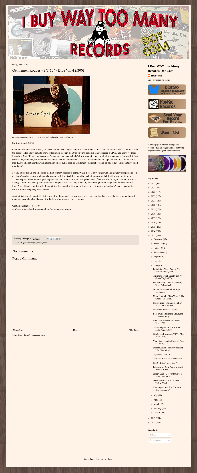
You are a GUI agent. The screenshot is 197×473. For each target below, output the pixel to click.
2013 (153, 235)
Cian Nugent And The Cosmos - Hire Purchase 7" (167, 388)
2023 (153, 192)
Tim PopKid (63, 137)
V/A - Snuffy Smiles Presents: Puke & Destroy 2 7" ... (168, 342)
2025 (153, 183)
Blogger (110, 459)
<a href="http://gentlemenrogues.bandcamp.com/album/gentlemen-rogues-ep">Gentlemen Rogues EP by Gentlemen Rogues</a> (47, 222)
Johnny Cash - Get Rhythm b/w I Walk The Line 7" (167, 375)
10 (21, 243)
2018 (153, 214)
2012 (153, 418)
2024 (153, 188)
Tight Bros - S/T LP (161, 354)
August (157, 257)
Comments (155, 441)
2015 (153, 227)
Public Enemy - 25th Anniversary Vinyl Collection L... (167, 283)
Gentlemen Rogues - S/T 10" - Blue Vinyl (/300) (30, 137)
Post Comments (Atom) (34, 335)
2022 (153, 196)
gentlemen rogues (29, 243)
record (39, 243)
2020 (153, 205)
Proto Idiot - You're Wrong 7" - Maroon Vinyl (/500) (166, 270)
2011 (153, 422)
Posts (153, 435)
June (156, 265)
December (158, 239)
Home (75, 330)
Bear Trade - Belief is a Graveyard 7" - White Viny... (168, 315)
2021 (153, 201)
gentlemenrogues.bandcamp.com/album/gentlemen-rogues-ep (41, 209)
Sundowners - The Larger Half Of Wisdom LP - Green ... (167, 304)
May (156, 395)
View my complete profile (159, 80)
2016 (153, 222)
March (157, 404)
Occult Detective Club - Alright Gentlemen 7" (166, 290)
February (158, 408)
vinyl (45, 243)
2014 (153, 231)
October (157, 248)
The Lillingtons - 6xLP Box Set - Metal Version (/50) (167, 328)
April (156, 400)
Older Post (133, 330)
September (158, 252)
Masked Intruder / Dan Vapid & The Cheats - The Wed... (168, 297)
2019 (153, 209)
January (157, 413)
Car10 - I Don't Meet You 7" (165, 363)
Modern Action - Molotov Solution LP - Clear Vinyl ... (168, 349)
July (156, 261)
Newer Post (18, 330)
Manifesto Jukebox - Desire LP (166, 310)
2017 (153, 218)
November (158, 243)
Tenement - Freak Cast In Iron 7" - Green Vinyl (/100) (168, 277)
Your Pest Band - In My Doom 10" (168, 359)
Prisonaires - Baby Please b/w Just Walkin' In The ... (168, 368)
